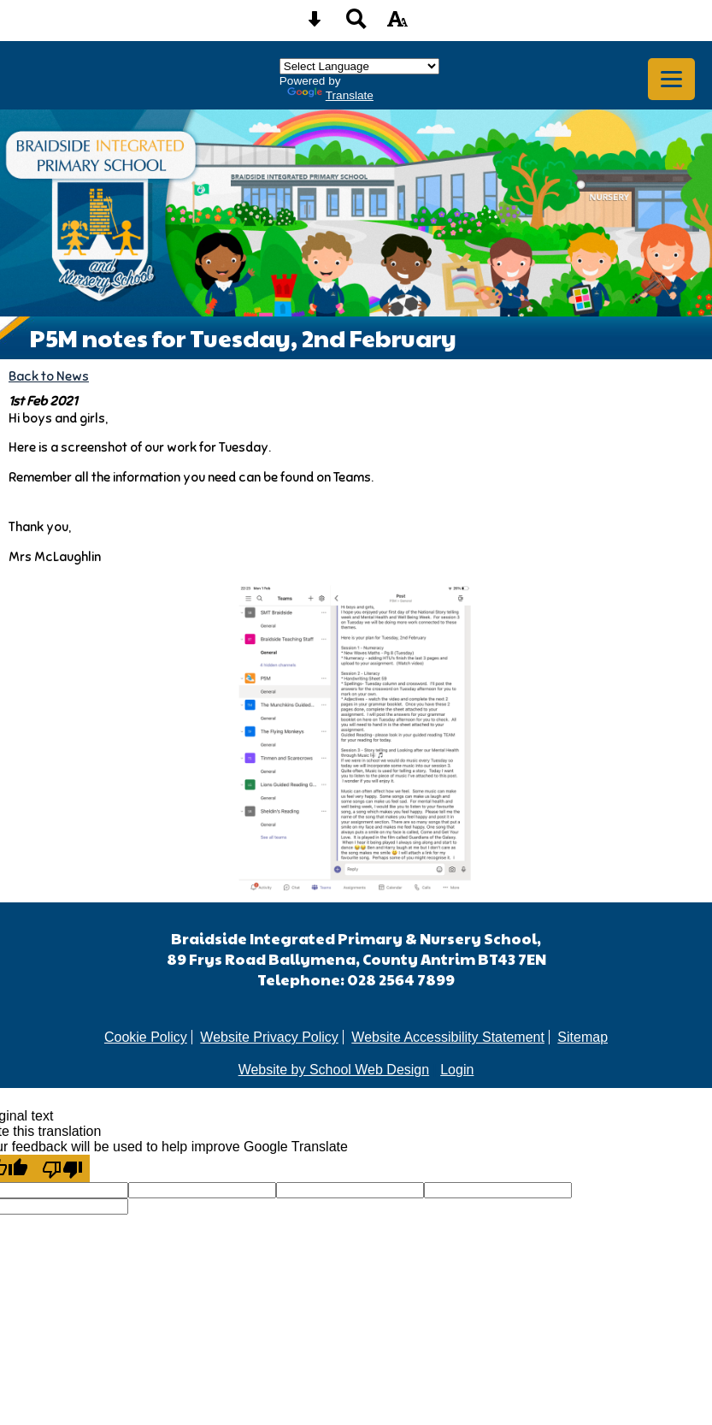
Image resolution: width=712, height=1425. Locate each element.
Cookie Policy (145, 1037)
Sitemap (582, 1037)
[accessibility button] (397, 24)
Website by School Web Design (334, 1069)
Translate (330, 95)
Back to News (49, 376)
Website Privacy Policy (269, 1037)
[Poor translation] (62, 1168)
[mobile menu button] (671, 79)
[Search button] (356, 24)
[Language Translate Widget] (359, 66)
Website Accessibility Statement (447, 1037)
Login (457, 1069)
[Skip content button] (314, 24)
